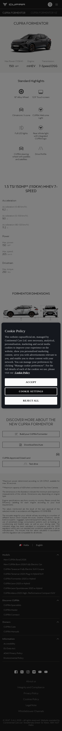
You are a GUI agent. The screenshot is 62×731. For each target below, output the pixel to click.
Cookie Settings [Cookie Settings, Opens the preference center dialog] (31, 391)
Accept (31, 382)
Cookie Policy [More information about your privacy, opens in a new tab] (22, 372)
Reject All (31, 400)
